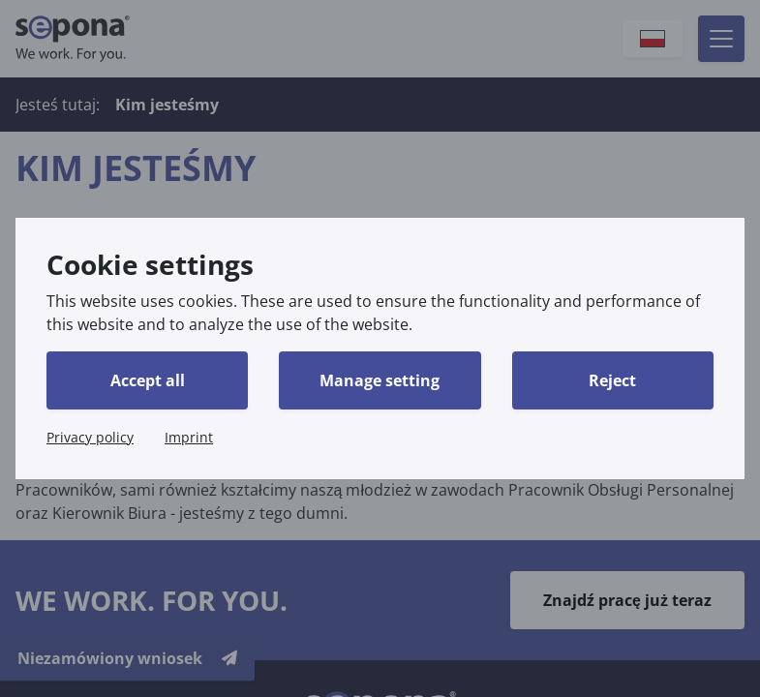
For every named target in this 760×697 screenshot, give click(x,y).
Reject (612, 380)
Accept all (147, 380)
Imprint (189, 437)
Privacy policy (90, 437)
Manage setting (379, 380)
